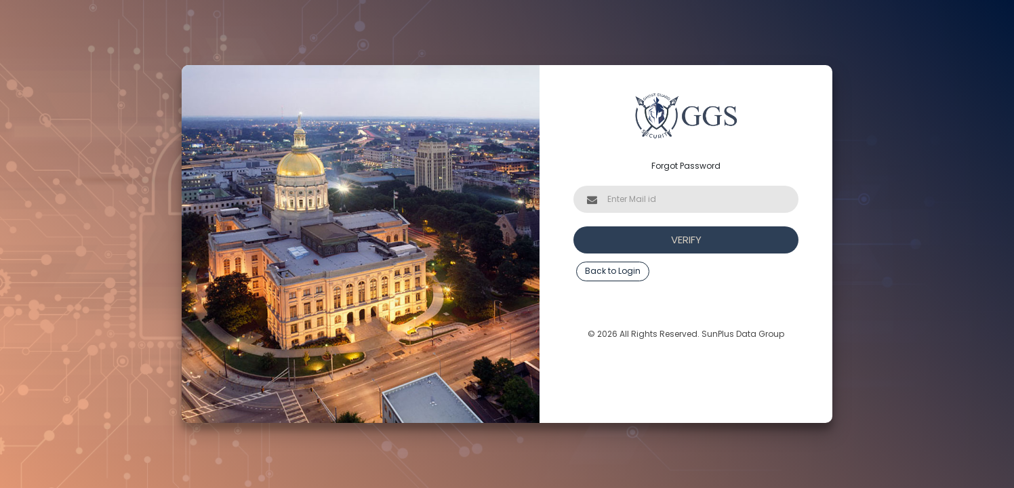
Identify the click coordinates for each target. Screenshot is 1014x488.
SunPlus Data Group (743, 334)
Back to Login (613, 271)
